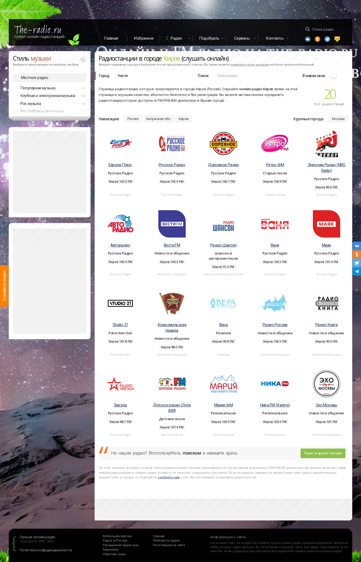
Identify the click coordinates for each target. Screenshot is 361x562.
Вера (223, 324)
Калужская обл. (158, 119)
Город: (104, 76)
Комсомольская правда (172, 327)
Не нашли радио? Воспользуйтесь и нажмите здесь (174, 453)
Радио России (275, 324)
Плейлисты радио (166, 540)
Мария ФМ (223, 405)
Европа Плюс (120, 164)
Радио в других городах (323, 453)
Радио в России (115, 540)
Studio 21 (120, 324)
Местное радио (34, 77)
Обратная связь (114, 554)
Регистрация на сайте (169, 545)
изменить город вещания (250, 64)
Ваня (275, 245)
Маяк (326, 245)
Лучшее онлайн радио (38, 537)
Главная (111, 38)
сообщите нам (168, 477)
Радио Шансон (223, 245)
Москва (338, 119)
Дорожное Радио (223, 164)
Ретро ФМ (275, 164)
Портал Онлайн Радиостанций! (39, 37)
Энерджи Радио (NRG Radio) (326, 167)
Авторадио (120, 245)
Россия (133, 119)
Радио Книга (326, 324)
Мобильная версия (117, 536)
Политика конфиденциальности (46, 550)
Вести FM (172, 245)
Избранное (144, 38)
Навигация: (109, 118)
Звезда (120, 405)
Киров (184, 119)
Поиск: (203, 76)
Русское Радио (172, 164)
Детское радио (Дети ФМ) (172, 408)
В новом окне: (314, 76)
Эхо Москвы (326, 405)
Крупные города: (308, 118)
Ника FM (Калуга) (275, 405)
